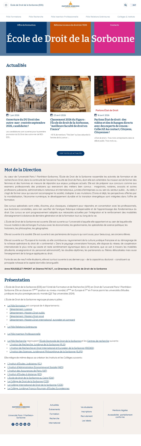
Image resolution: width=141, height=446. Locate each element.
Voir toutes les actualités (70, 153)
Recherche (54, 418)
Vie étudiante (87, 407)
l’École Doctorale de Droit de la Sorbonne (60, 341)
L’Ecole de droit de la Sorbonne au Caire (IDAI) (30, 377)
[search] (119, 5)
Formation (54, 414)
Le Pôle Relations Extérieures (22, 326)
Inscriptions (86, 412)
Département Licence (21, 309)
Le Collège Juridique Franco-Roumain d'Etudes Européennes (38, 388)
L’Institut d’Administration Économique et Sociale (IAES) (35, 367)
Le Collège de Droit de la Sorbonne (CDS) (28, 381)
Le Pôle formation (16, 305)
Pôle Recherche (36, 13)
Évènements (54, 409)
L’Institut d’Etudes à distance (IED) (24, 374)
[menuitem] (14, 13)
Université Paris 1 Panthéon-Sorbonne (21, 416)
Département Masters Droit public (27, 312)
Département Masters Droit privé (27, 316)
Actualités (54, 405)
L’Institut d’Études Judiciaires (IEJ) (24, 363)
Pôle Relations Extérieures (97, 13)
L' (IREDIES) (52, 348)
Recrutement (87, 416)
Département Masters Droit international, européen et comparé (42, 319)
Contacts (11, 19)
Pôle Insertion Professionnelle (64, 13)
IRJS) (38, 344)
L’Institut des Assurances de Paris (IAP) (27, 370)
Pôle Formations (14, 13)
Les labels (86, 421)
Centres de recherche (98, 341)
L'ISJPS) (46, 351)
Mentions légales (120, 410)
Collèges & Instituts (125, 13)
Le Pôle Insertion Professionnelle (23, 333)
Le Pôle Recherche (16, 341)
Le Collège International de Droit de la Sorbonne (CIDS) (35, 385)
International (54, 423)
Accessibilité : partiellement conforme (120, 416)
